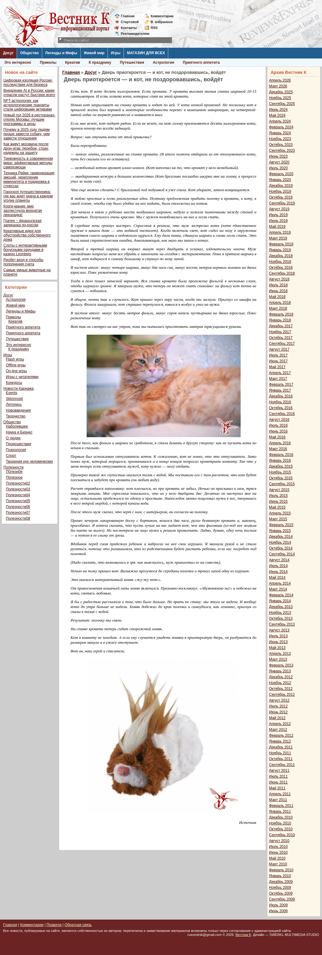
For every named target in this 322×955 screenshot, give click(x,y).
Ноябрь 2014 (280, 542)
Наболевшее (17, 426)
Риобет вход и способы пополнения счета (23, 262)
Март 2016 (278, 449)
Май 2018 (277, 297)
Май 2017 (277, 367)
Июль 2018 (278, 285)
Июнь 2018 (278, 291)
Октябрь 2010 (281, 829)
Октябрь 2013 (281, 618)
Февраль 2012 (281, 735)
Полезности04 (18, 495)
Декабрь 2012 (281, 677)
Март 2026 (278, 86)
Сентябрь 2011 (282, 765)
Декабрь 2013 (281, 607)
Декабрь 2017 (281, 326)
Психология (16, 450)
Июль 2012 (278, 706)
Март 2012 (278, 729)
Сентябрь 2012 (282, 694)
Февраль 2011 (281, 806)
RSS (154, 28)
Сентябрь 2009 (282, 899)
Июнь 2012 (278, 712)
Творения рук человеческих (29, 461)
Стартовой (130, 22)
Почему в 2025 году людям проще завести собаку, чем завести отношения (26, 133)
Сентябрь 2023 (282, 150)
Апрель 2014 (280, 583)
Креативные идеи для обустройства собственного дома (27, 235)
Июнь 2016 (278, 431)
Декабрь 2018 (281, 256)
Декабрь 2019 (281, 185)
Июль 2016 (278, 425)
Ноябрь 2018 (280, 262)
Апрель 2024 (280, 121)
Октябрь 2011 (281, 759)
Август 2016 (279, 419)
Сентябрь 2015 (282, 484)
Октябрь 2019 (281, 197)
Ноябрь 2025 (280, 98)
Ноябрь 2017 (280, 332)
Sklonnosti (14, 399)
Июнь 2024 (278, 109)
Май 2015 (277, 507)
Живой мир (94, 53)
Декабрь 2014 (281, 536)
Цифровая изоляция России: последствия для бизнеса (28, 82)
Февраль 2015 (281, 525)
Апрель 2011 (280, 794)
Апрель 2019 (280, 232)
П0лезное (14, 477)
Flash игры (15, 359)
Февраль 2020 (281, 174)
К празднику (100, 62)
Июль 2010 (278, 846)
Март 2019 (278, 238)
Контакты (129, 28)
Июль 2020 (278, 168)
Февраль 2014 (281, 595)
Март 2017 (278, 379)
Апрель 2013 (280, 653)
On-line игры (16, 371)
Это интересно (17, 62)
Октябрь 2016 (281, 408)
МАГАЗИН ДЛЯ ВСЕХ (146, 53)
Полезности (13, 467)
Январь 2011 (280, 811)
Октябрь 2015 (281, 478)
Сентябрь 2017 (282, 343)
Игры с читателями (22, 377)
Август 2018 (279, 279)
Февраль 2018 (281, 314)
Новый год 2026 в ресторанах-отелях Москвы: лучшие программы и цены (29, 119)
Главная (128, 16)
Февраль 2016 (281, 455)
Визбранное (162, 22)
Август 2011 (279, 770)
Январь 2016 (280, 460)
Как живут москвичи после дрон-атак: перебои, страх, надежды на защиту (26, 148)
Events (11, 393)
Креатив (72, 62)
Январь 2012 (280, 741)
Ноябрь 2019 (280, 191)
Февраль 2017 (281, 384)
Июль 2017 (278, 355)
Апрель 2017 (280, 373)
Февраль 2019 (281, 244)
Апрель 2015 (280, 513)
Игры (115, 53)
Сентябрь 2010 (282, 835)
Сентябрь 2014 (282, 554)
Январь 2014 (280, 601)
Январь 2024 (280, 133)
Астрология (163, 62)
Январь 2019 (280, 250)
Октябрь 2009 (281, 893)
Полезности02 (18, 483)
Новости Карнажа (18, 388)
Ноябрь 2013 (280, 612)
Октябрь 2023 (281, 145)
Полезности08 (18, 518)
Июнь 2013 (278, 642)
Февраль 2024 (281, 127)
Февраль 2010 (281, 870)
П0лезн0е (14, 471)
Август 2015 (279, 490)
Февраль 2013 (281, 665)
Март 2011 (278, 800)
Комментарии (162, 16)
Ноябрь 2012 (280, 683)
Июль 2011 (278, 776)
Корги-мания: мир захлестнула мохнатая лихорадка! (22, 210)
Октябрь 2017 (281, 338)
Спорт (11, 455)
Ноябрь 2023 (280, 139)
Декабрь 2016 (281, 396)
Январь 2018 (280, 320)
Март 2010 (278, 864)
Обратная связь (78, 925)
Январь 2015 (280, 531)
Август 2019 (279, 209)
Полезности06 (18, 507)
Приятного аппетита (201, 62)
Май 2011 (277, 788)
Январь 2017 (280, 390)
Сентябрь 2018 (282, 273)
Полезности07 (18, 512)
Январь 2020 (280, 180)
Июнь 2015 (278, 501)
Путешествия (132, 62)
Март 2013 (278, 659)
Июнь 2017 (278, 361)
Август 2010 (279, 841)
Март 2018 (278, 308)
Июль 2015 (278, 496)
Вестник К (243, 935)
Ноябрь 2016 (280, 402)
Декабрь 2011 (281, 747)
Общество (29, 53)
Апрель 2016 (280, 443)
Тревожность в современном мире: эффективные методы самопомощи (28, 162)
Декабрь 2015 (281, 466)
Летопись (14, 404)
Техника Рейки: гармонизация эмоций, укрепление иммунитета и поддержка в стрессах (28, 179)
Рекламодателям (133, 33)
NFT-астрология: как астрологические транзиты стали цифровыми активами (27, 105)
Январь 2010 (280, 876)
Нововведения (18, 410)
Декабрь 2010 (281, 817)
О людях (13, 438)
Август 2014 (279, 560)
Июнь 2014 (278, 572)
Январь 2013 (280, 671)
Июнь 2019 (278, 221)
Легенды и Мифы (61, 53)
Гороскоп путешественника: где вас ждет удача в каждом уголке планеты (28, 196)
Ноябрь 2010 (280, 823)
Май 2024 (277, 115)
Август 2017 (279, 349)
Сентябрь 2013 (282, 624)
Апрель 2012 (280, 724)
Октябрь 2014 (281, 548)
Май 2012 (277, 718)
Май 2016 (277, 437)
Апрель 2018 (280, 302)
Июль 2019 (278, 215)
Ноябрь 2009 (280, 887)
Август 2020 (279, 162)
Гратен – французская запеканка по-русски (22, 223)
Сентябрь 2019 (282, 203)
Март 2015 (278, 519)
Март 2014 (278, 589)
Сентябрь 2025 (282, 104)
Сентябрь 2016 (282, 414)
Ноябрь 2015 (280, 472)
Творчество (15, 416)
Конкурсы (14, 383)
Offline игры (16, 365)
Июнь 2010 (278, 852)
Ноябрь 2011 (280, 753)
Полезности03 (18, 489)
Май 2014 (277, 577)
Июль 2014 (278, 566)
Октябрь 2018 (281, 267)
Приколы (48, 62)
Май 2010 (277, 858)
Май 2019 (277, 226)
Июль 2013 (278, 636)
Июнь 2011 (278, 782)
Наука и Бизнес (19, 432)
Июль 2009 (278, 905)
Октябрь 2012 (281, 689)
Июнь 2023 (278, 156)
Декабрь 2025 (281, 92)
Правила (54, 925)
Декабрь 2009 (281, 882)
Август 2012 (279, 700)
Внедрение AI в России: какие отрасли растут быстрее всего (29, 92)
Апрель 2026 (280, 80)
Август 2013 (279, 630)
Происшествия (18, 444)
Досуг (8, 53)
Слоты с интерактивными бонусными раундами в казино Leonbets (25, 249)
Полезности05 (18, 501)
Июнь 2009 (278, 911)
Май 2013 (277, 648)
